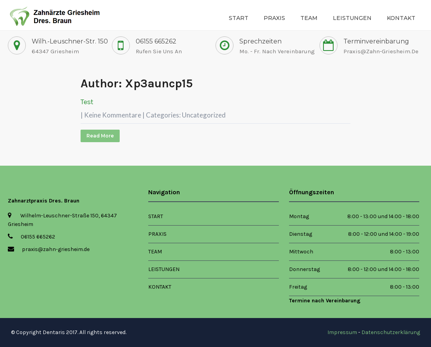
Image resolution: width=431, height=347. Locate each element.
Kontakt (401, 18)
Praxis (274, 18)
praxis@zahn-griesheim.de (380, 51)
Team (309, 18)
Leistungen (352, 18)
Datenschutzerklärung (390, 332)
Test (87, 102)
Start (238, 18)
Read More (100, 136)
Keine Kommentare (112, 115)
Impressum (342, 332)
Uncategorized (204, 115)
